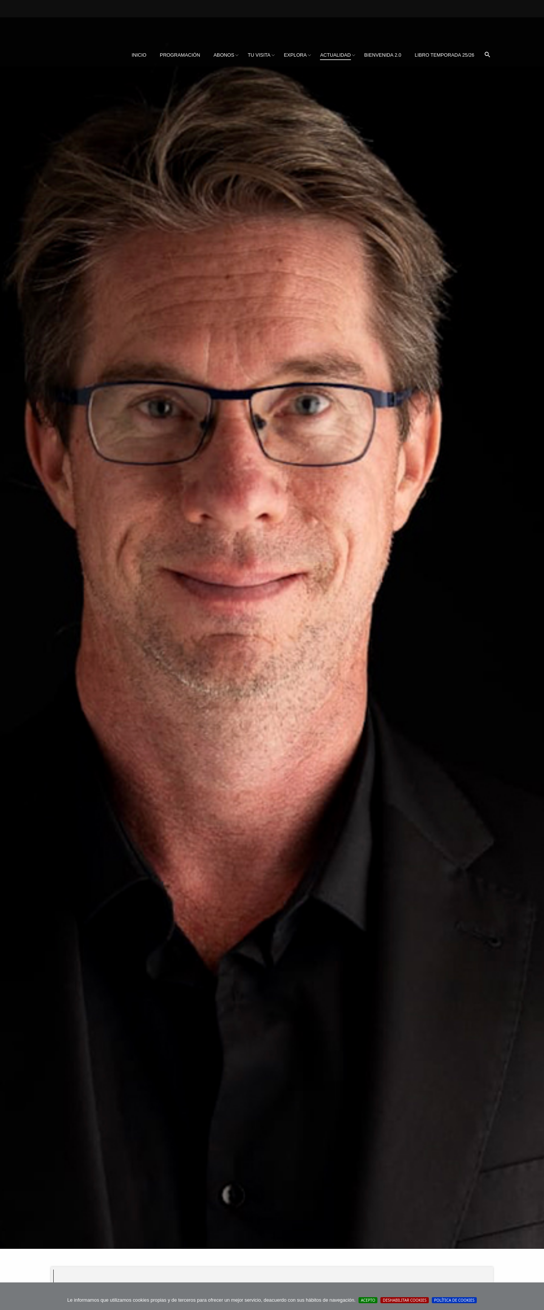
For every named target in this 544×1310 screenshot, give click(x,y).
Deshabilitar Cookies (405, 1300)
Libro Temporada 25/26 (444, 55)
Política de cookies (454, 1300)
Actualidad (335, 55)
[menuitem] (138, 55)
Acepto (368, 1300)
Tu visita (259, 55)
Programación (180, 55)
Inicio (138, 55)
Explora (295, 55)
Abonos (223, 55)
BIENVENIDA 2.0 (382, 55)
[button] (487, 55)
